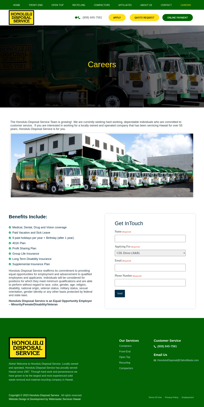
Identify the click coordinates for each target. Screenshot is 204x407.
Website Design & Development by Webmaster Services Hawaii (45, 399)
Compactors (102, 5)
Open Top (124, 357)
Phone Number (128, 274)
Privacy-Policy (168, 397)
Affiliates (125, 5)
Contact (166, 5)
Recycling (78, 5)
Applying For (127, 246)
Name (123, 232)
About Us (146, 5)
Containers (125, 346)
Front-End (36, 5)
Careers (186, 5)
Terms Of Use (149, 397)
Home (16, 5)
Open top (57, 5)
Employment (186, 397)
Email (123, 260)
